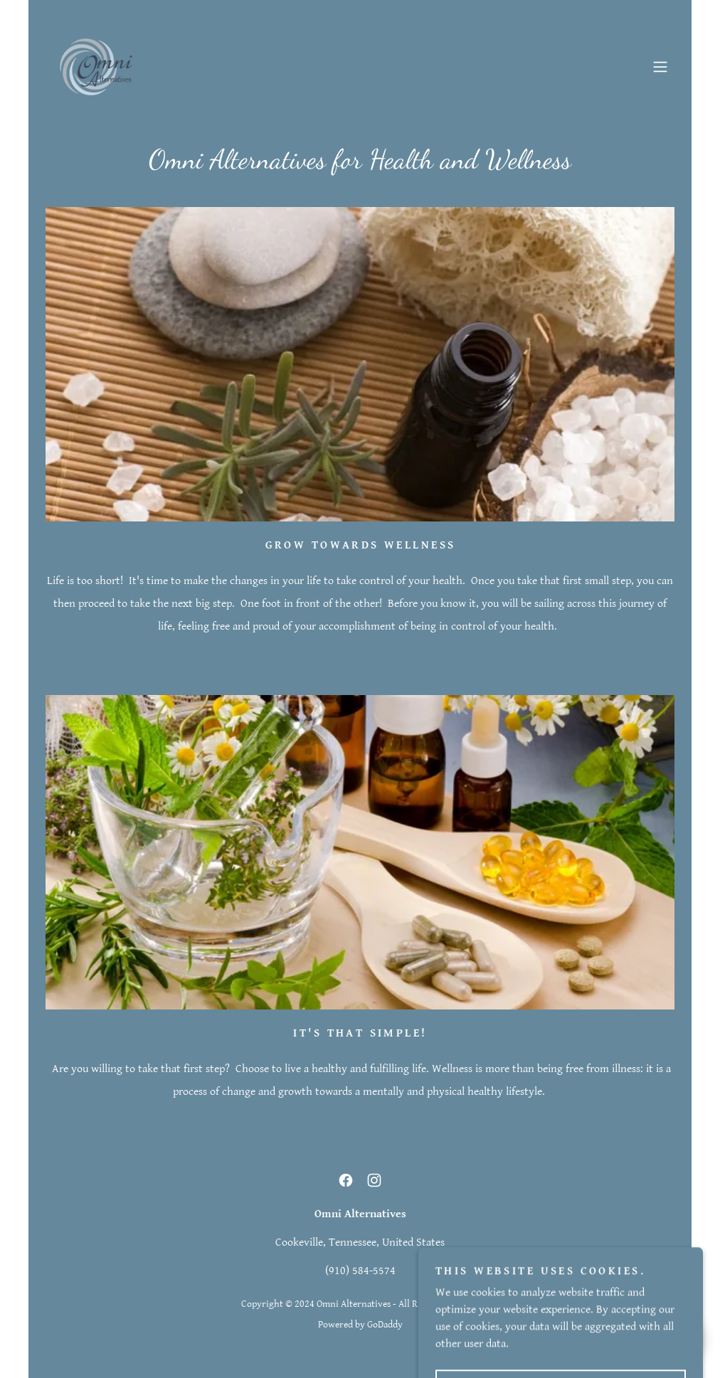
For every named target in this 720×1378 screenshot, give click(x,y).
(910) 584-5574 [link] (360, 1271)
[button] (660, 67)
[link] (96, 66)
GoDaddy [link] (385, 1324)
